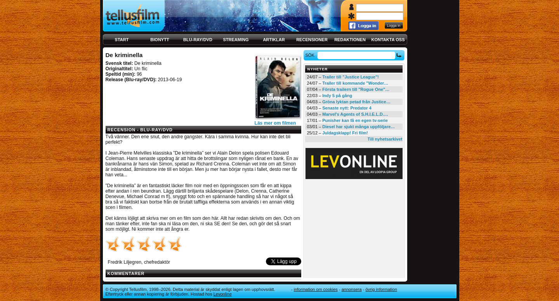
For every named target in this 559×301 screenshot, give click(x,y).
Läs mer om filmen (275, 123)
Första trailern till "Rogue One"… (355, 89)
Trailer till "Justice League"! (350, 77)
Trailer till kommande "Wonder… (355, 83)
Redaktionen (350, 39)
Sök (310, 55)
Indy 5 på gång (337, 95)
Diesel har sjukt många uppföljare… (358, 126)
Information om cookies (316, 289)
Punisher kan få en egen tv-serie (355, 120)
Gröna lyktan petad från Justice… (356, 101)
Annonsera (352, 289)
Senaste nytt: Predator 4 (347, 108)
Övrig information (381, 289)
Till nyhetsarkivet (385, 139)
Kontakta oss (388, 39)
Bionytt (159, 39)
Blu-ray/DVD (197, 39)
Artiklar (274, 39)
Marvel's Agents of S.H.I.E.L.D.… (355, 114)
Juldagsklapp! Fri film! (345, 132)
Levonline (223, 294)
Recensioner (312, 39)
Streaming (236, 39)
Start (122, 39)
